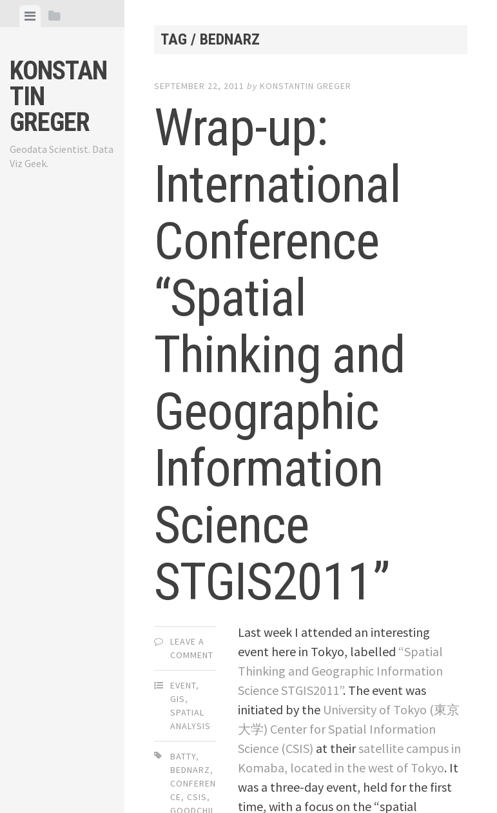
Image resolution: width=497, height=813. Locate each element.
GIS (177, 699)
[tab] (30, 16)
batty (183, 756)
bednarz (190, 770)
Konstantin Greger (305, 86)
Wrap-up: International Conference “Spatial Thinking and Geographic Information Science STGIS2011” (279, 354)
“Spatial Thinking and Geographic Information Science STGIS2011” (340, 670)
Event (183, 685)
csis (197, 797)
